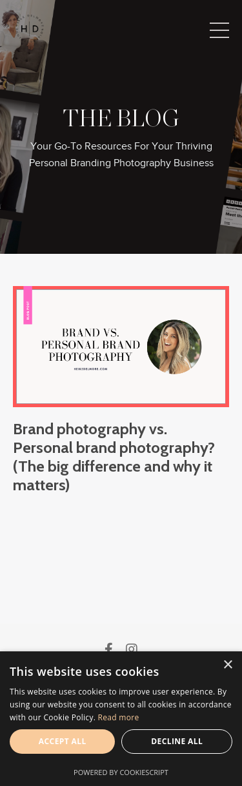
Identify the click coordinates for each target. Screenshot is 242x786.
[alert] (121, 718)
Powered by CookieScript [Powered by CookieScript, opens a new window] (121, 772)
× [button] (227, 665)
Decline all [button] (177, 741)
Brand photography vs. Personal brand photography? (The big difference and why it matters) (114, 457)
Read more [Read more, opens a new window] (118, 717)
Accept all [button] (62, 741)
